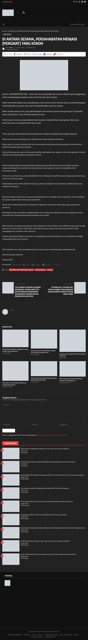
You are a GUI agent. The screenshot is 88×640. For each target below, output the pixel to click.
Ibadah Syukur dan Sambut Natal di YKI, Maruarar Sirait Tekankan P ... (70, 380)
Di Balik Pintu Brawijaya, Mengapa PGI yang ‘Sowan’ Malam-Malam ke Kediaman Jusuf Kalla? (45, 541)
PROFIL (40, 634)
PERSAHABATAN (40, 270)
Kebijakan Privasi (50, 636)
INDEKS (76, 634)
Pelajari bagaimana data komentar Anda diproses (53, 435)
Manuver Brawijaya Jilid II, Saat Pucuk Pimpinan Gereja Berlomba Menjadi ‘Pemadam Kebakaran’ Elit (47, 501)
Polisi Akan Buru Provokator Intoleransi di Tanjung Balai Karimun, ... (14, 384)
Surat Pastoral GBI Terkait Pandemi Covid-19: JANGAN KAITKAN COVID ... (44, 379)
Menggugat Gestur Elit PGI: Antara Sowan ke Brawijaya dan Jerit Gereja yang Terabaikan (44, 514)
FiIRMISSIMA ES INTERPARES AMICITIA (21, 270)
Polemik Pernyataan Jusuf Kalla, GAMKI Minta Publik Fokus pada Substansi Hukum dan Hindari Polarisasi (48, 462)
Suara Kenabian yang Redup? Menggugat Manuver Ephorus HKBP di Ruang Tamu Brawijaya (45, 488)
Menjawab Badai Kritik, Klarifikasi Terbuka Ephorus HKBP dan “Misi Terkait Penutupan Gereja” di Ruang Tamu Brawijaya (52, 475)
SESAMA (49, 270)
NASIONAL (27, 634)
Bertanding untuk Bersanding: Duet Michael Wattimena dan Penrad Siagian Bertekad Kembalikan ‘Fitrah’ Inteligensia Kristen (53, 528)
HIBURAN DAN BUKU (51, 634)
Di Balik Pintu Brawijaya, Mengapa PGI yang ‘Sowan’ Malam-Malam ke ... (15, 350)
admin (11, 47)
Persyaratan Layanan (37, 636)
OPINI (61, 634)
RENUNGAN (11, 31)
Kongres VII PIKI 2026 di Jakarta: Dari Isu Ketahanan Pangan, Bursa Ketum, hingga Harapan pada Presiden (48, 554)
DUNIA (34, 634)
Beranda (4, 31)
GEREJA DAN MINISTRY (15, 634)
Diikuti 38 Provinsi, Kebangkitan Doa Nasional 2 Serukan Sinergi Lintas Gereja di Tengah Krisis (45, 448)
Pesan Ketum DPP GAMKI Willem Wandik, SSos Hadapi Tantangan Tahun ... (43, 351)
